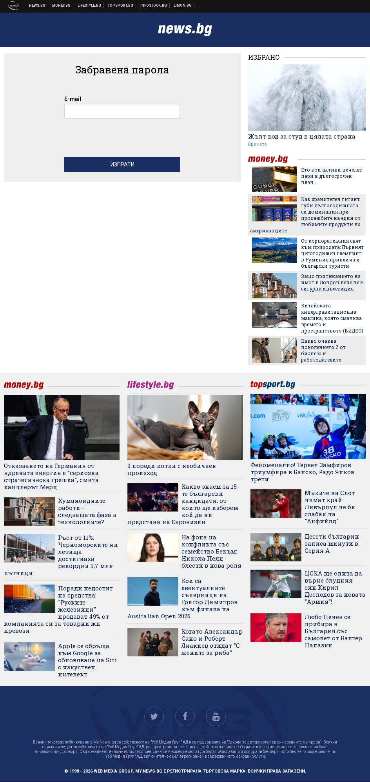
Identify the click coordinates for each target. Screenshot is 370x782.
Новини (37, 5)
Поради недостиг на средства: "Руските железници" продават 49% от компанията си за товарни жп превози (58, 609)
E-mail (72, 99)
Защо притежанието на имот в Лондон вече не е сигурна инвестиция (332, 282)
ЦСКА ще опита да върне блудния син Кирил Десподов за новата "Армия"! (335, 587)
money (272, 159)
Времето (257, 144)
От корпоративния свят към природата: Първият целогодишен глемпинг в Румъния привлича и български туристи (332, 253)
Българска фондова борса (154, 5)
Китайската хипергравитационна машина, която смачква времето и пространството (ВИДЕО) (332, 318)
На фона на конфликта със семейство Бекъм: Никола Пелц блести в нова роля (211, 551)
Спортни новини (120, 5)
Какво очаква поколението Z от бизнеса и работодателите (323, 350)
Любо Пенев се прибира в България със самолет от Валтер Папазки (333, 631)
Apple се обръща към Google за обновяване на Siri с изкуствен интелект (87, 660)
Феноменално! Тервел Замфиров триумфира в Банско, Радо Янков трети (302, 472)
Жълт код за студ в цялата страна (301, 136)
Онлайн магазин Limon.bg (182, 5)
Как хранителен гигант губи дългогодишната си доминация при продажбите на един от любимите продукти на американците (305, 215)
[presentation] (123, 139)
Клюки (89, 5)
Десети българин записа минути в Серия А (332, 543)
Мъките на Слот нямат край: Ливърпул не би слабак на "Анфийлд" (330, 506)
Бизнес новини (61, 5)
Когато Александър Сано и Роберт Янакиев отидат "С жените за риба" (212, 642)
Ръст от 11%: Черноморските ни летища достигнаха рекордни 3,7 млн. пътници (61, 555)
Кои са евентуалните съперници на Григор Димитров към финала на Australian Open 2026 (182, 598)
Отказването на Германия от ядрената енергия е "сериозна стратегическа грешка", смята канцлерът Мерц (51, 476)
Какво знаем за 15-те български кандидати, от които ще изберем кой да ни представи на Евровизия (183, 504)
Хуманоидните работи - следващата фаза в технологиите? (87, 511)
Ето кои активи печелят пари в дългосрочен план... (331, 175)
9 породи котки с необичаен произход (171, 469)
